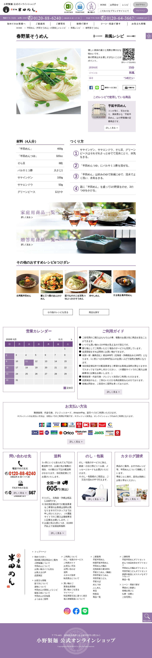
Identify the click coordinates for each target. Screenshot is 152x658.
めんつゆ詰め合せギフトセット (134, 563)
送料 (66, 571)
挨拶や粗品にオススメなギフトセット (134, 574)
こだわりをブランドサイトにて (114, 11)
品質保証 (38, 575)
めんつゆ (97, 584)
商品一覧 (97, 596)
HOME (103, 5)
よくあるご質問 (41, 598)
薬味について (40, 586)
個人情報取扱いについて (74, 598)
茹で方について (41, 583)
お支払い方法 (69, 565)
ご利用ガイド (69, 562)
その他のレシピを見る (57, 311)
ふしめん (97, 587)
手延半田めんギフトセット (133, 559)
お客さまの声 (40, 571)
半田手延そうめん (100, 574)
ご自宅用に (127, 596)
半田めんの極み (100, 565)
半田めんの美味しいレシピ (46, 589)
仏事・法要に (128, 593)
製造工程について (42, 592)
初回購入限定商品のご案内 (46, 559)
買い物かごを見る (71, 589)
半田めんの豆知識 (42, 595)
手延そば (97, 581)
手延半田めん (99, 559)
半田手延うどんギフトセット (134, 570)
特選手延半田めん (100, 562)
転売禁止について (71, 577)
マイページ (140, 11)
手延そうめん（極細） (102, 571)
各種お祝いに (128, 590)
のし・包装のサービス (73, 559)
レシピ (125, 5)
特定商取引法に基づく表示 (75, 595)
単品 (95, 590)
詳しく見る (110, 127)
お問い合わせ (69, 568)
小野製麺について (42, 562)
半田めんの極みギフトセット (134, 567)
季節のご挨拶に (129, 587)
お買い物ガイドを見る (44, 568)
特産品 (96, 593)
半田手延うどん (100, 577)
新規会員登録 (69, 586)
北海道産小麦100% (101, 568)
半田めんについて (42, 565)
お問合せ (114, 5)
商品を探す (94, 311)
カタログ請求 (69, 574)
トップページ (40, 551)
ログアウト (140, 5)
